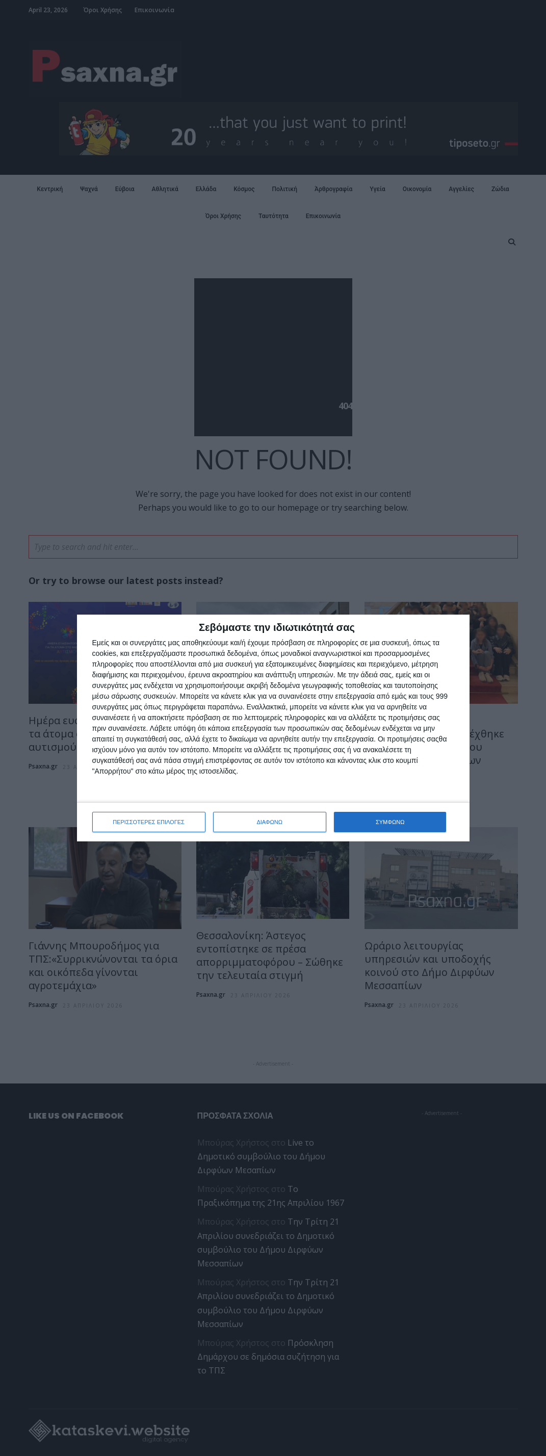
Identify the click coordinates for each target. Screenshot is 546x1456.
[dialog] (273, 728)
